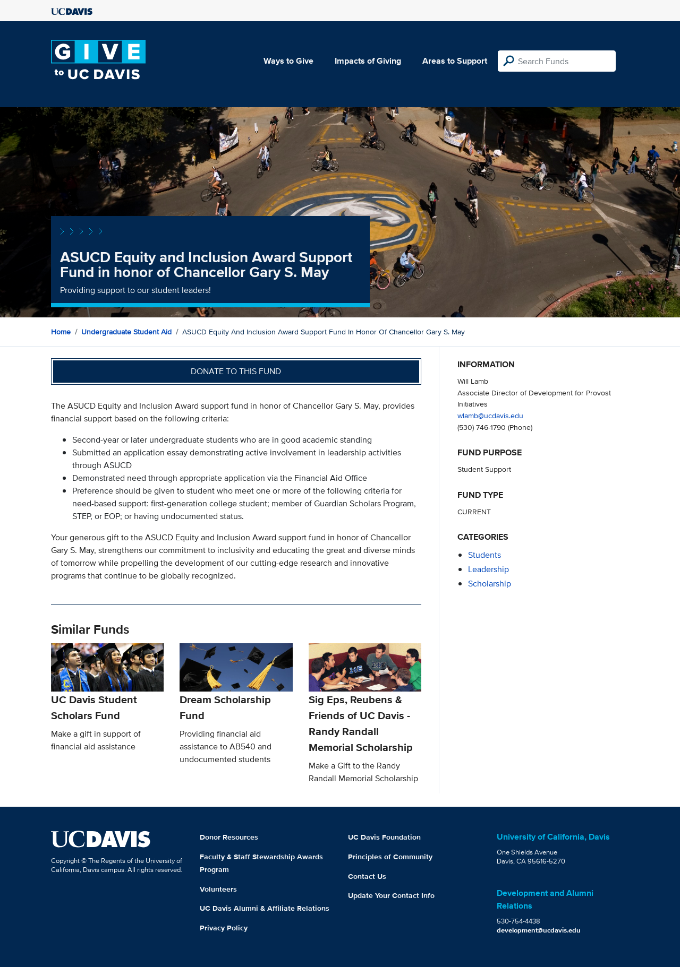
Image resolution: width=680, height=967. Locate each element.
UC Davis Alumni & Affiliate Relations (264, 908)
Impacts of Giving (368, 61)
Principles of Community (390, 856)
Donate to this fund (236, 371)
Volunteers (218, 889)
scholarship (489, 583)
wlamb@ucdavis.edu (490, 415)
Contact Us (367, 876)
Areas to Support (454, 61)
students (484, 555)
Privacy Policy (224, 927)
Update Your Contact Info (391, 895)
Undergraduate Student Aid (126, 331)
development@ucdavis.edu (539, 930)
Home (61, 331)
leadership (488, 569)
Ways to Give (288, 61)
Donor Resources (229, 837)
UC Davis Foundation (384, 837)
